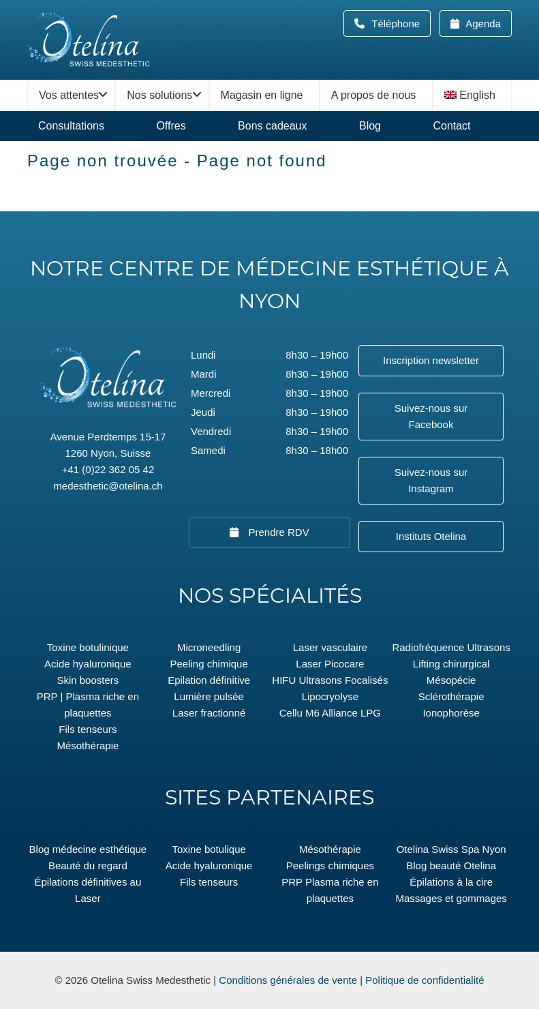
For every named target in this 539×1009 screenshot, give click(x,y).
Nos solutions (159, 95)
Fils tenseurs (88, 729)
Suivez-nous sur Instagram (431, 480)
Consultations (71, 126)
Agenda (482, 23)
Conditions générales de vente (288, 980)
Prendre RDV (277, 532)
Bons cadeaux (272, 126)
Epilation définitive (209, 680)
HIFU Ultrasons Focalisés (330, 680)
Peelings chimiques (330, 865)
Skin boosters (88, 680)
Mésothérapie (88, 745)
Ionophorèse (450, 713)
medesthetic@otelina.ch (107, 486)
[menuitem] (472, 95)
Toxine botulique (208, 849)
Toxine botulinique (88, 647)
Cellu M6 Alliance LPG (330, 713)
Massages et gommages (450, 898)
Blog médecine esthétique (88, 849)
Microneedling (209, 647)
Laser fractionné (209, 713)
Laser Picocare (330, 663)
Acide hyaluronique (88, 663)
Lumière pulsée (209, 696)
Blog (370, 126)
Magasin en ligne (262, 95)
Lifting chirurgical (451, 663)
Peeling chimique (209, 663)
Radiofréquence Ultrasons (451, 647)
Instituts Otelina (431, 536)
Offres (170, 126)
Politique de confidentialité (424, 980)
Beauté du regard (87, 865)
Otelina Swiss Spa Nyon (451, 849)
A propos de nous (373, 95)
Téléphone (400, 23)
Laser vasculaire (330, 647)
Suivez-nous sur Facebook (431, 416)
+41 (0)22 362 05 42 (108, 469)
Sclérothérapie (451, 696)
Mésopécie (451, 680)
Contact (451, 126)
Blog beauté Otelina (451, 865)
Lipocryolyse (330, 696)
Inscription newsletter (431, 360)
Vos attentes (69, 95)
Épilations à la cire (451, 882)
